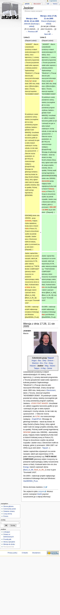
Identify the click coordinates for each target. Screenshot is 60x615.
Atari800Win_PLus (30, 481)
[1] (44, 487)
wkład (31, 26)
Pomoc (5, 516)
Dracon (44, 21)
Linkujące (6, 532)
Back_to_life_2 (40, 470)
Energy (26, 467)
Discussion (37, 4)
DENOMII (27, 432)
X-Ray (43, 368)
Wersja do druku (9, 544)
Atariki (39, 494)
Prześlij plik (7, 539)
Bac (39, 360)
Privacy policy (12, 553)
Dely (44, 360)
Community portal (9, 509)
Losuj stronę (7, 514)
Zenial (49, 368)
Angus (34, 360)
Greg (51, 363)
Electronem (51, 390)
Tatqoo (36, 368)
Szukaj (3, 520)
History (55, 4)
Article (27, 4)
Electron (35, 363)
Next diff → (48, 34)
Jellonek (27, 24)
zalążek (41, 491)
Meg (46, 366)
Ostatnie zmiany (9, 511)
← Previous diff (32, 32)
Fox (45, 363)
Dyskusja (34, 24)
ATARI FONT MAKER (39, 403)
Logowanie (53, 1)
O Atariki (25, 553)
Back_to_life (28, 470)
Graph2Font (36, 419)
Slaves (52, 366)
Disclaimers (36, 553)
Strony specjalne (9, 542)
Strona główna (8, 506)
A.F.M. (37, 416)
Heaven (33, 366)
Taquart (51, 358)
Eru (41, 363)
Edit (48, 4)
